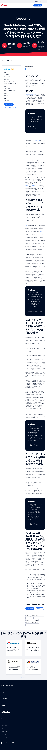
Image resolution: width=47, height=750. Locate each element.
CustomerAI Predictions (31, 94)
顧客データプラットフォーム (37, 615)
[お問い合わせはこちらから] (10, 107)
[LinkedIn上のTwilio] (9, 743)
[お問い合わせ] (29, 608)
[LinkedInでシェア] (32, 69)
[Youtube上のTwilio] (13, 743)
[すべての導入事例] (23, 677)
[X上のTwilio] (6, 743)
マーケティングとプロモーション (32, 624)
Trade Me (37, 140)
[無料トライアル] (37, 5)
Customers (4, 60)
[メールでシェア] (35, 69)
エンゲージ (28, 620)
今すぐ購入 (37, 229)
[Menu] (44, 5)
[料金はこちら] (39, 608)
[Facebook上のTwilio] (2, 743)
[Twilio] (4, 5)
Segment (28, 615)
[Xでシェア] (29, 69)
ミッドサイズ (35, 620)
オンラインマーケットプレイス (32, 622)
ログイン (43, 1)
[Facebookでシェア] (26, 69)
